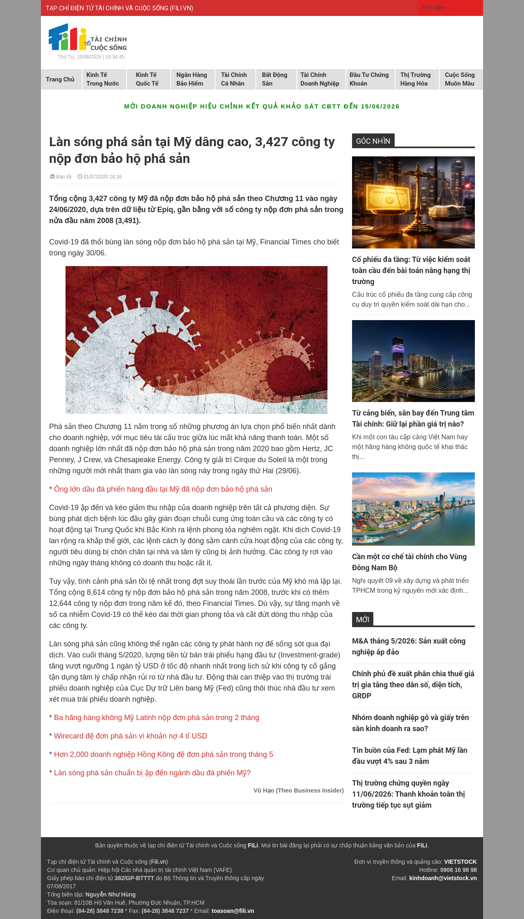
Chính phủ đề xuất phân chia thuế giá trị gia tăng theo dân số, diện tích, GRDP (413, 684)
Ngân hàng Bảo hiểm (191, 79)
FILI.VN (181, 8)
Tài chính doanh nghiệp (319, 79)
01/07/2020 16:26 (99, 176)
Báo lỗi (60, 176)
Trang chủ (60, 79)
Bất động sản (274, 79)
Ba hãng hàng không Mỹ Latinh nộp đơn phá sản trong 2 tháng (156, 718)
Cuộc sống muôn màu (460, 79)
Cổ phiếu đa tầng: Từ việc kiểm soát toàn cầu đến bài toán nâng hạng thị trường (411, 270)
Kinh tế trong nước (102, 79)
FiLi (253, 845)
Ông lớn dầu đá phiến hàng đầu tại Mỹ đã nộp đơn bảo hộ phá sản (163, 489)
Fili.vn (158, 861)
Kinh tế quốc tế (147, 79)
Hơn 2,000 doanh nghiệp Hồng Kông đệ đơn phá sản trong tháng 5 (163, 754)
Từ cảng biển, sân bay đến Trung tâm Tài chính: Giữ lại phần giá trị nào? (413, 418)
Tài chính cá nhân (234, 79)
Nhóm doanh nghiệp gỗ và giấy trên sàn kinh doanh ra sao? (410, 723)
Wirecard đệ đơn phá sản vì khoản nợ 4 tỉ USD (130, 736)
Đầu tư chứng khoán (369, 79)
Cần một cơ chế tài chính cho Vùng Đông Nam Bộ (409, 562)
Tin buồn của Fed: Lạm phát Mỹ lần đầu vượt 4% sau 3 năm (410, 755)
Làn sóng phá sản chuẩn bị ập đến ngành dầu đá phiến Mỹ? (152, 773)
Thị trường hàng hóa (415, 79)
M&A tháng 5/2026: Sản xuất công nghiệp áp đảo (408, 646)
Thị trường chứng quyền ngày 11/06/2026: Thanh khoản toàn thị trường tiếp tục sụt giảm (408, 794)
